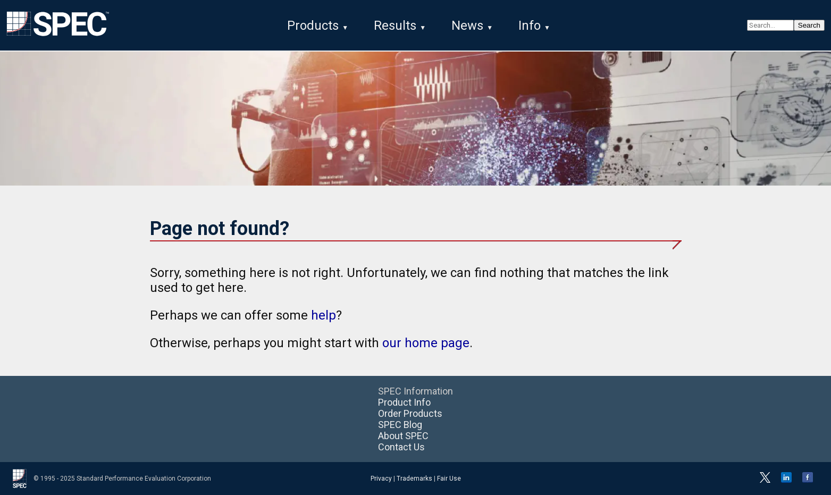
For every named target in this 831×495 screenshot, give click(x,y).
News (467, 25)
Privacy (381, 478)
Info (529, 25)
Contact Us (401, 446)
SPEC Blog (400, 424)
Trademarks (414, 478)
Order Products (410, 413)
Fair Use (449, 478)
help (323, 315)
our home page (425, 342)
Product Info (404, 402)
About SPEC (403, 435)
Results (395, 25)
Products (313, 25)
